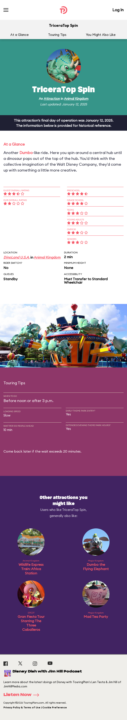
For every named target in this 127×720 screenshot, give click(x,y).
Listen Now (22, 695)
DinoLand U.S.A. (16, 257)
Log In (118, 9)
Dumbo (26, 152)
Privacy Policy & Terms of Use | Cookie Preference (35, 707)
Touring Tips (57, 35)
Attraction (52, 99)
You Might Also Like (101, 35)
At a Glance (19, 35)
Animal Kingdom (76, 99)
